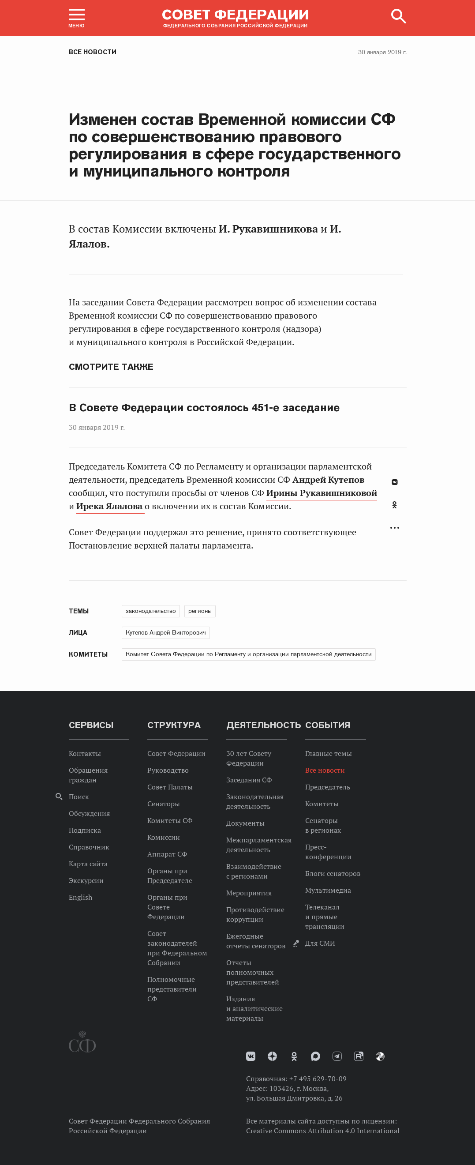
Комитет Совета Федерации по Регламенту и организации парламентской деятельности (249, 654)
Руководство (168, 770)
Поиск (79, 796)
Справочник (89, 846)
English (80, 897)
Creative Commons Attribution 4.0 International (323, 1130)
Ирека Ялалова (110, 506)
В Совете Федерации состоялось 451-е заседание (204, 407)
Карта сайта (88, 863)
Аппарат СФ (167, 853)
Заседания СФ (249, 779)
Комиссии (163, 837)
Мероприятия (249, 892)
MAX (315, 1056)
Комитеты (322, 803)
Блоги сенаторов (332, 873)
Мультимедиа (328, 890)
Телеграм (337, 1056)
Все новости (92, 52)
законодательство (151, 611)
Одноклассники (394, 504)
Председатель (327, 786)
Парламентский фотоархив (380, 1056)
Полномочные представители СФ (172, 989)
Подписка (85, 830)
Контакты (85, 753)
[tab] (395, 510)
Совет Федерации (176, 753)
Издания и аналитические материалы (254, 1008)
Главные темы (328, 753)
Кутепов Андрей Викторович (166, 632)
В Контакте (395, 482)
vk (250, 1056)
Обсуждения (89, 813)
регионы (200, 611)
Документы (245, 823)
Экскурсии (86, 880)
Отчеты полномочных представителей (252, 972)
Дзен (272, 1056)
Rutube (358, 1056)
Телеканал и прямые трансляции (324, 916)
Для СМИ (320, 943)
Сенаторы (163, 803)
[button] (77, 18)
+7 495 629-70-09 (318, 1078)
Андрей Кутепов (328, 479)
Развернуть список (394, 528)
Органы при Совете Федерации (167, 907)
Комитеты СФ (170, 820)
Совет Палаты (170, 786)
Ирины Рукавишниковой (321, 493)
